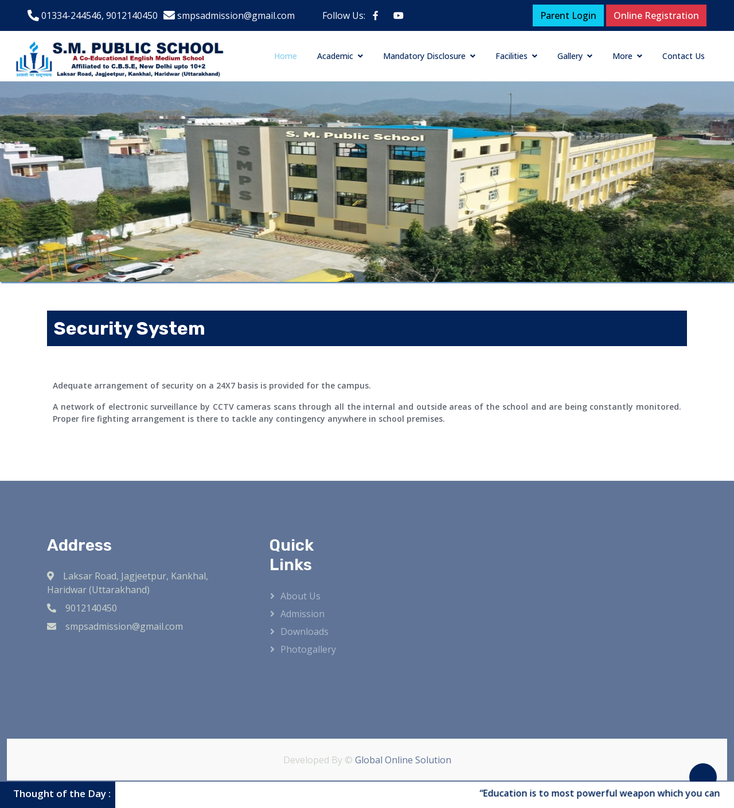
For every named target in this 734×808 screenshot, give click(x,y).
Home (285, 55)
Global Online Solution (403, 760)
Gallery (570, 55)
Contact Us (683, 55)
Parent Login (568, 15)
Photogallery (308, 649)
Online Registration (656, 15)
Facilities (511, 55)
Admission (302, 613)
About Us (300, 596)
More (622, 55)
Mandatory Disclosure (424, 55)
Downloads (304, 631)
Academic (335, 55)
